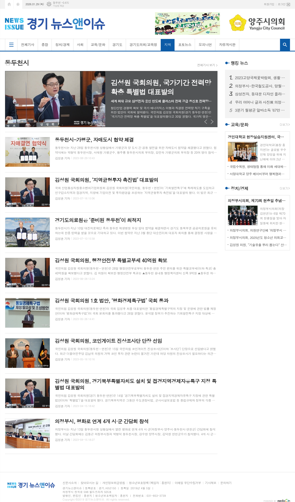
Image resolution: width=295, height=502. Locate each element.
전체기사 (27, 44)
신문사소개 (69, 483)
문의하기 (226, 483)
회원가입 (269, 4)
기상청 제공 (58, 5)
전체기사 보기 (206, 64)
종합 (45, 44)
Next (212, 121)
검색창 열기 (285, 45)
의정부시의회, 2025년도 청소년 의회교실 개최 (258, 237)
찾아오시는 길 (89, 483)
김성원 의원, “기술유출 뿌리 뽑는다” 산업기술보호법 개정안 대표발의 (258, 244)
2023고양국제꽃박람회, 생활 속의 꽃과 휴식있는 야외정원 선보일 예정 (260, 77)
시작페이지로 (9, 4)
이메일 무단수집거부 (188, 483)
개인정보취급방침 (113, 483)
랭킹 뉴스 (239, 63)
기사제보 (210, 483)
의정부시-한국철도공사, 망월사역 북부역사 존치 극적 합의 (260, 85)
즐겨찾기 (18, 4)
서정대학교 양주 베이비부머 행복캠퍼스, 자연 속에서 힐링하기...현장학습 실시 (258, 173)
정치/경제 (62, 44)
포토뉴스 (185, 44)
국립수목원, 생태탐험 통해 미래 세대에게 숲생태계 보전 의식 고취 (258, 166)
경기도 (117, 44)
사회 (80, 44)
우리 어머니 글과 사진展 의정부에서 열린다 (260, 102)
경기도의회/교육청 (143, 44)
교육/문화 (98, 44)
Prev (206, 121)
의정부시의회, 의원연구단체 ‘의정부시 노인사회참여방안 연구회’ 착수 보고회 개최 (258, 230)
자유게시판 (227, 44)
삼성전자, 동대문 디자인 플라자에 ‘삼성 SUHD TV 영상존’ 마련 (260, 93)
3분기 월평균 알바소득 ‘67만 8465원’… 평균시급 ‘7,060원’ (260, 110)
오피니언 (205, 44)
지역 (167, 44)
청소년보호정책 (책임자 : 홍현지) (150, 483)
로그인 (282, 4)
